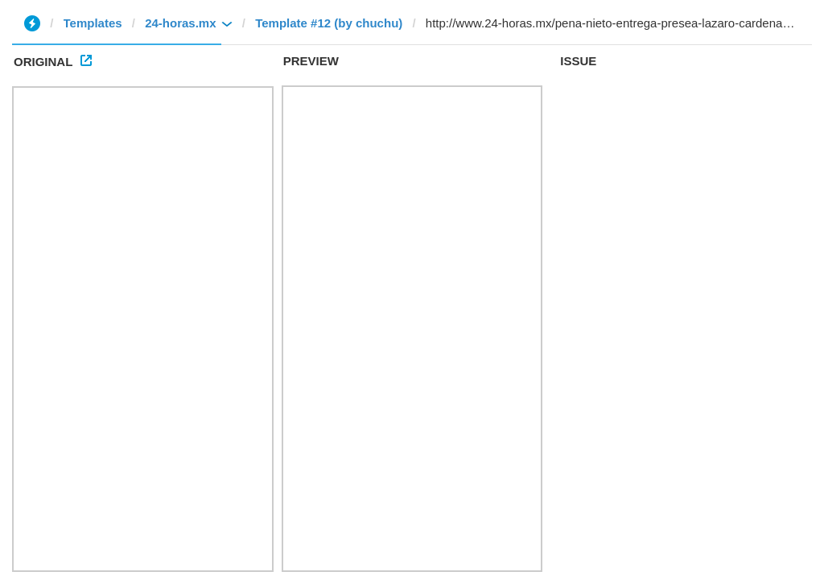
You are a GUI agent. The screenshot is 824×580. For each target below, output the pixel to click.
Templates (93, 23)
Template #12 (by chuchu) (328, 23)
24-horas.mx (180, 23)
